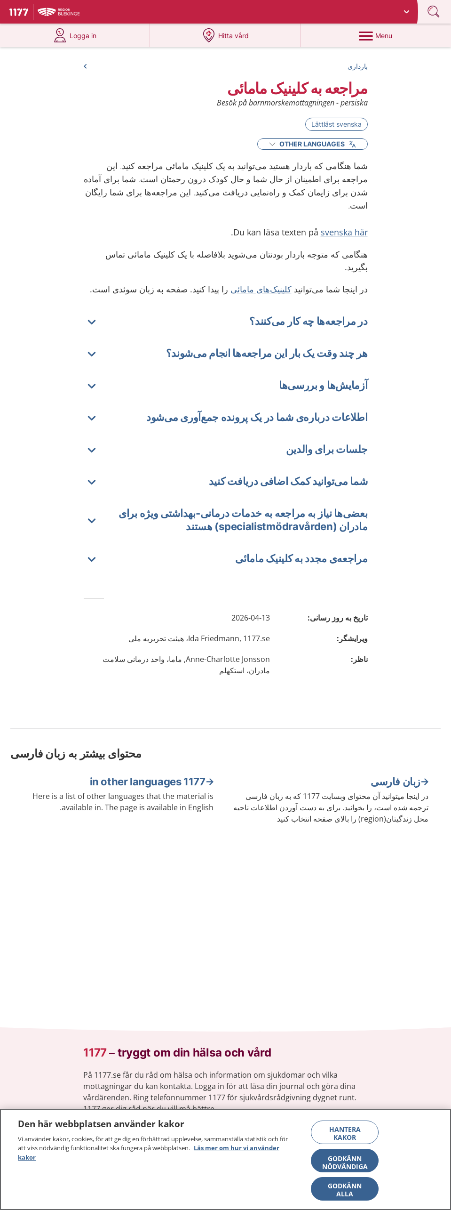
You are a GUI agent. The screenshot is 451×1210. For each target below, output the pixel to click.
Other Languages (312, 144)
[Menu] (376, 35)
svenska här (344, 232)
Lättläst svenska (336, 124)
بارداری (358, 66)
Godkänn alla (345, 1193)
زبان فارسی (395, 781)
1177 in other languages (148, 781)
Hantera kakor (345, 1137)
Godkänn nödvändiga (345, 1166)
